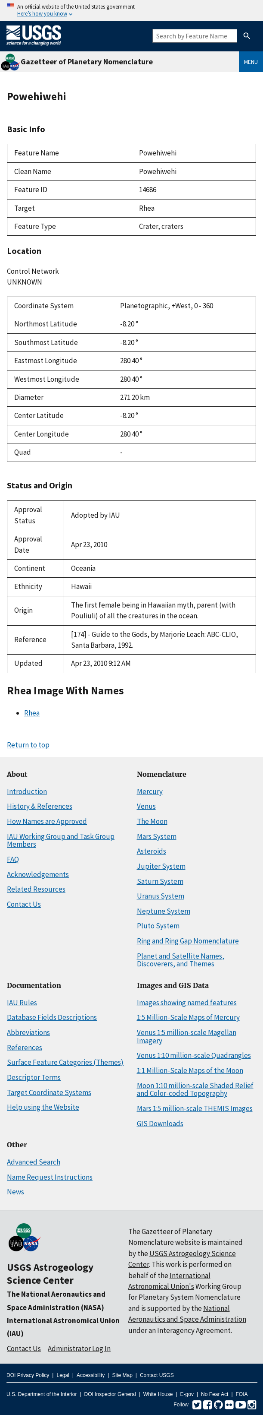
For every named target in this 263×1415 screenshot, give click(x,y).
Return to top (28, 745)
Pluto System (158, 926)
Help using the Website (43, 1107)
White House (158, 1394)
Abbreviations (28, 1032)
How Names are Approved (47, 821)
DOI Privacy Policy (27, 1375)
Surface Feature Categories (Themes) (65, 1062)
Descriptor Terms (34, 1077)
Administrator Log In (79, 1348)
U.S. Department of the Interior (41, 1394)
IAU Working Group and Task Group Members (60, 840)
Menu (251, 62)
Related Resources (36, 889)
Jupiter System (161, 866)
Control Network (33, 271)
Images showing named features (187, 1002)
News (15, 1192)
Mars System (156, 836)
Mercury (150, 791)
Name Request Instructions (50, 1177)
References (24, 1047)
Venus (146, 806)
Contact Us (24, 904)
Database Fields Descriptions (52, 1017)
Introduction (27, 791)
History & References (39, 806)
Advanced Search (33, 1162)
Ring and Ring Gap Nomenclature (188, 941)
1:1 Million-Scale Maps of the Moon (190, 1070)
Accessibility (91, 1375)
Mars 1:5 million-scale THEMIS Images (195, 1108)
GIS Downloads (160, 1123)
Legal (62, 1375)
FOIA (242, 1394)
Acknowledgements (38, 874)
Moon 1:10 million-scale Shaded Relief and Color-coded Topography (195, 1089)
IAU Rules (22, 1002)
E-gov (187, 1394)
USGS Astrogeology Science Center (50, 1273)
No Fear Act (214, 1394)
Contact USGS (157, 1375)
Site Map (122, 1375)
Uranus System (160, 896)
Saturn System (160, 881)
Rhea (32, 713)
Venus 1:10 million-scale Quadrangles (194, 1055)
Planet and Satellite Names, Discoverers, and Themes (180, 960)
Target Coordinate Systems (49, 1092)
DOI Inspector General (110, 1394)
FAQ (13, 859)
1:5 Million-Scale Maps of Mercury (188, 1017)
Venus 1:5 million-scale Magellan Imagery (186, 1036)
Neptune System (163, 911)
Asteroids (151, 851)
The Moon (152, 821)
